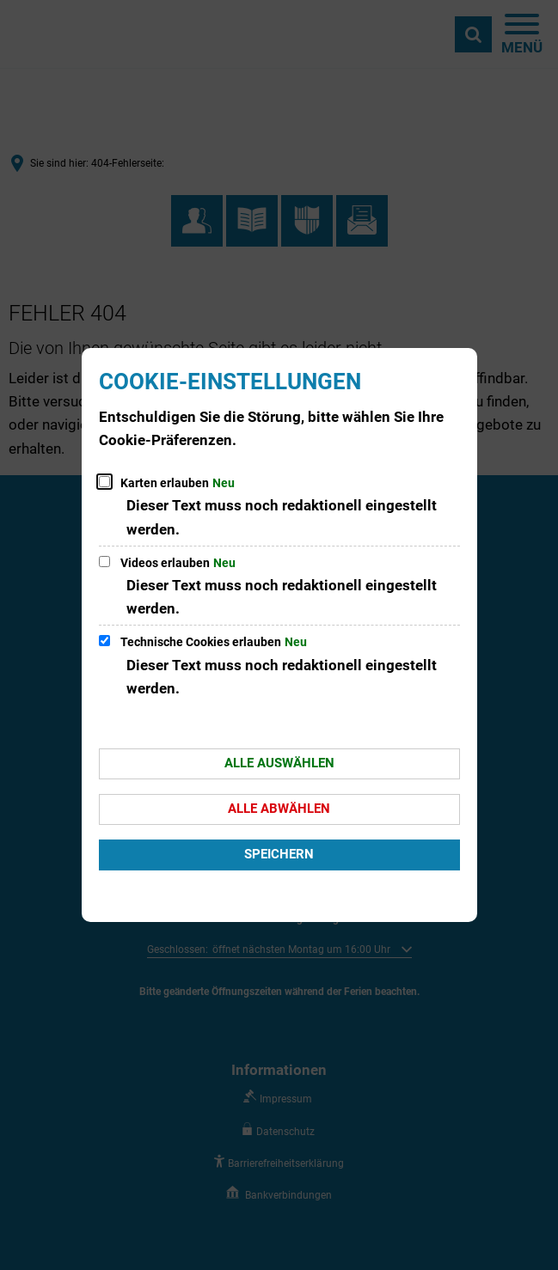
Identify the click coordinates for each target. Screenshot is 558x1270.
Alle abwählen (279, 808)
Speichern (279, 854)
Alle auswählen (279, 763)
